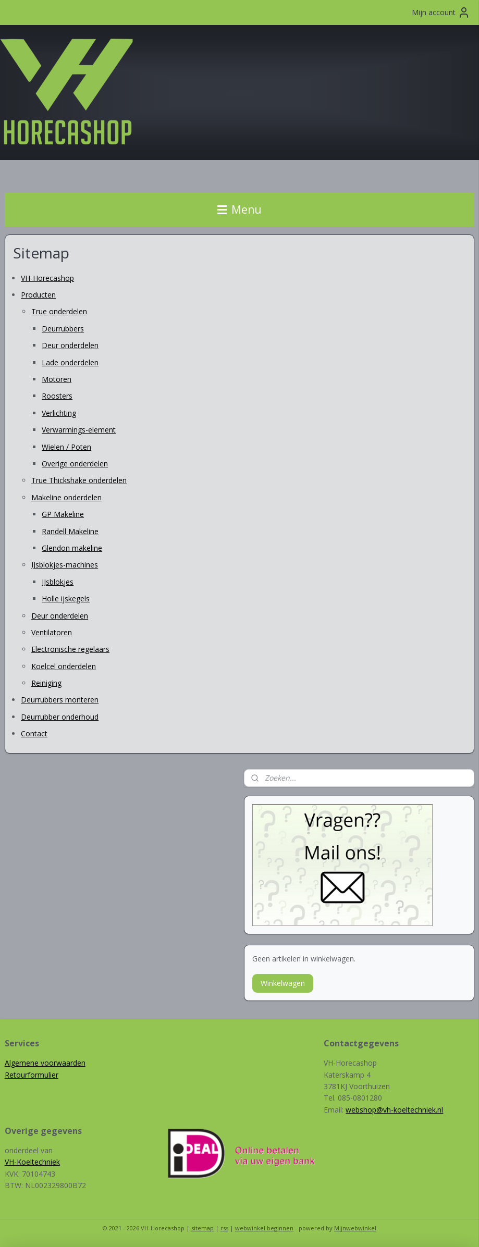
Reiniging (46, 683)
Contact (34, 733)
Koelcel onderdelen (63, 666)
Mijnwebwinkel (355, 1228)
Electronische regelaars (70, 649)
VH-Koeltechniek (32, 1162)
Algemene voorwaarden (45, 1063)
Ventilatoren (51, 632)
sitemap (202, 1228)
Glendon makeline (72, 548)
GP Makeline (63, 514)
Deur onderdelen (70, 345)
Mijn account (441, 12)
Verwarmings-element (79, 430)
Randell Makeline (70, 531)
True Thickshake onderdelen (79, 480)
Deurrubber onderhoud (60, 717)
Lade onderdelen (70, 362)
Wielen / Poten (66, 447)
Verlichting (59, 413)
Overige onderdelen (75, 463)
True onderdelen (59, 311)
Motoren (56, 379)
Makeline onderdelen (66, 497)
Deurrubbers (63, 329)
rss (224, 1228)
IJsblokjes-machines (64, 565)
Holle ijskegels (66, 598)
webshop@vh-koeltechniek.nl (394, 1110)
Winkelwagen (283, 983)
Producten (38, 295)
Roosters (57, 396)
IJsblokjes (57, 582)
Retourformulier (31, 1075)
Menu (239, 209)
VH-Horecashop (47, 278)
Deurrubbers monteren (60, 700)
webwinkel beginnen (264, 1228)
